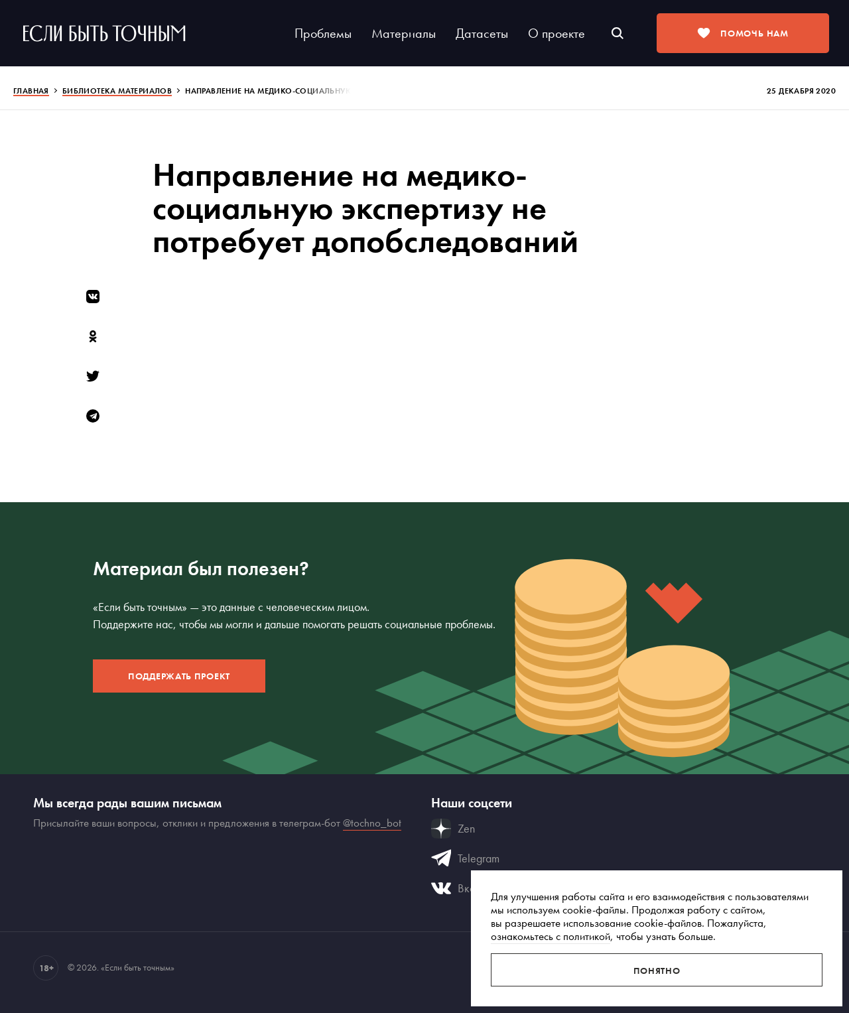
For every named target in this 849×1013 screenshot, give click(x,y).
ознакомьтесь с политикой (550, 936)
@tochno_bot (372, 822)
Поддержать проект (179, 676)
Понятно (657, 971)
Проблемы (323, 33)
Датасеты (482, 33)
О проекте (556, 33)
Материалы (403, 33)
